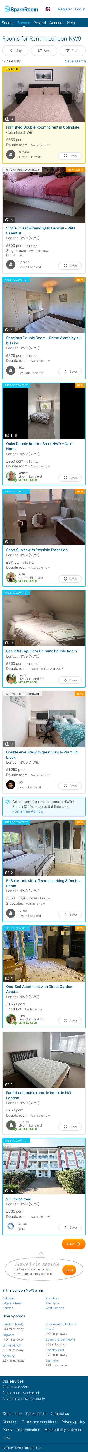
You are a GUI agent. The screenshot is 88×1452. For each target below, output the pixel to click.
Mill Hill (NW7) (12, 1345)
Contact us (60, 1413)
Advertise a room (15, 1387)
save (69, 1270)
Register (65, 9)
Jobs (6, 1437)
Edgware (8, 1335)
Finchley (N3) (54, 1350)
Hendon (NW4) (12, 1324)
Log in (80, 9)
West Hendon (54, 1308)
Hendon (7, 1308)
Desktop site (36, 1413)
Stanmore (52, 1360)
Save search (75, 61)
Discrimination (28, 1429)
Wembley (8, 1356)
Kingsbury (52, 1298)
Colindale (8, 1298)
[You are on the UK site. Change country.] (48, 9)
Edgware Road (12, 1303)
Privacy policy (73, 1421)
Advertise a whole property (23, 1398)
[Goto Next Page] (74, 1244)
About (10, 1421)
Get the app (12, 1413)
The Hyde (52, 1303)
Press (7, 1429)
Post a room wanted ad (20, 1392)
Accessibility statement (64, 1429)
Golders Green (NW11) (60, 1339)
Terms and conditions (39, 1421)
